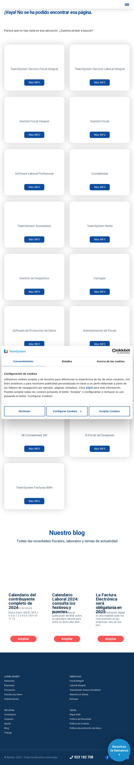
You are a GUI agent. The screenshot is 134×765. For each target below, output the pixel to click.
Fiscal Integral (77, 681)
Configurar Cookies (67, 411)
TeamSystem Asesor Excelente (85, 690)
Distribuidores (11, 699)
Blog (6, 728)
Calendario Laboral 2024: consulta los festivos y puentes (65, 603)
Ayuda (7, 723)
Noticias (74, 699)
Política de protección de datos (85, 728)
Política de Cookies (79, 723)
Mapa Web (75, 714)
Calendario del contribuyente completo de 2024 (22, 601)
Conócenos (10, 714)
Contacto (8, 719)
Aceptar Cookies (109, 411)
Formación (9, 690)
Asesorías (9, 681)
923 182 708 (81, 757)
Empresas (9, 685)
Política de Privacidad (80, 719)
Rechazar (24, 411)
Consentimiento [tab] (23, 361)
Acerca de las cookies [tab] (111, 361)
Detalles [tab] (67, 361)
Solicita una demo (13, 694)
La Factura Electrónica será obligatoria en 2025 (109, 603)
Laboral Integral (77, 685)
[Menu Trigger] (127, 4)
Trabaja (8, 732)
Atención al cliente (79, 694)
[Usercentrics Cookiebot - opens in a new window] (114, 351)
